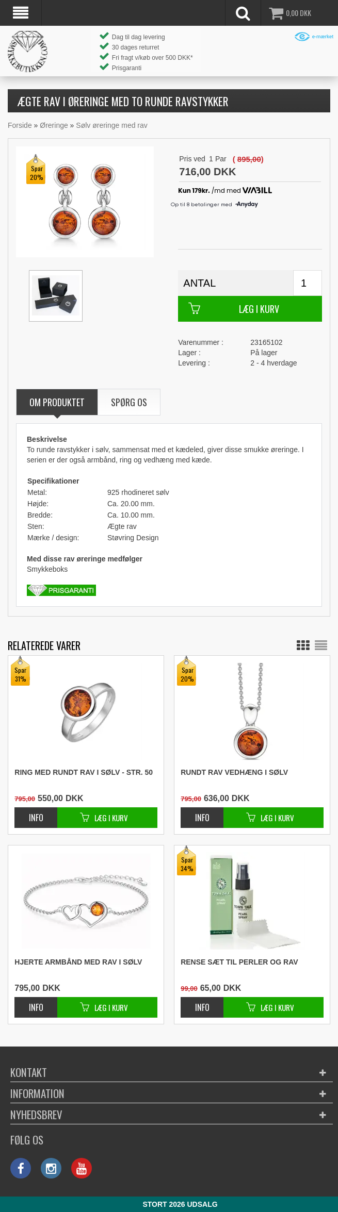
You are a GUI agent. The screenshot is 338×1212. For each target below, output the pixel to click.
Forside (20, 125)
